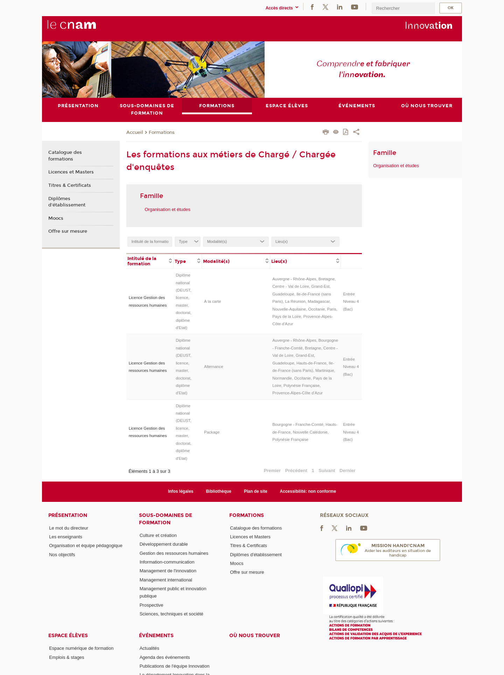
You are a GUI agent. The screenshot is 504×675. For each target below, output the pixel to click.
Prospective (151, 605)
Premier (272, 470)
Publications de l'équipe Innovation (175, 666)
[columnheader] (150, 260)
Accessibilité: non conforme (308, 491)
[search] (403, 8)
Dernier (348, 470)
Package (212, 432)
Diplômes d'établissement (66, 202)
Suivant (326, 470)
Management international (166, 579)
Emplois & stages (66, 657)
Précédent (296, 470)
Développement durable (164, 544)
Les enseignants (65, 536)
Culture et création (158, 535)
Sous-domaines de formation (165, 519)
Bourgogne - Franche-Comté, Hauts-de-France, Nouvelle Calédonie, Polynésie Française (304, 432)
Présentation (67, 515)
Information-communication (167, 562)
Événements (156, 636)
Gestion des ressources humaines (174, 553)
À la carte (212, 301)
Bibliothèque (218, 491)
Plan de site (255, 491)
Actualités (149, 648)
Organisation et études (167, 209)
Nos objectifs (62, 554)
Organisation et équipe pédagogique (85, 545)
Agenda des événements (165, 657)
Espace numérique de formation (81, 648)
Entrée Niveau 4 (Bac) (351, 301)
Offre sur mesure (67, 231)
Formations (162, 132)
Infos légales (181, 491)
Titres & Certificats (69, 185)
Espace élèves (68, 636)
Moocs (55, 218)
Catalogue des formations (65, 156)
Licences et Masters (71, 172)
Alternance (213, 366)
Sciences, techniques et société (171, 613)
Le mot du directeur (68, 528)
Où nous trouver (254, 636)
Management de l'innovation (168, 570)
